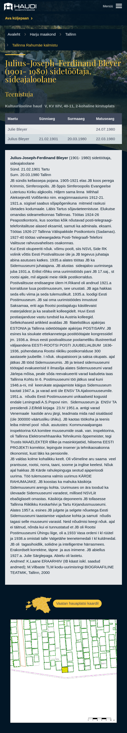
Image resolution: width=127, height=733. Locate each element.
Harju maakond (43, 34)
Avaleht (14, 34)
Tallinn (70, 34)
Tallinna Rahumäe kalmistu (35, 45)
